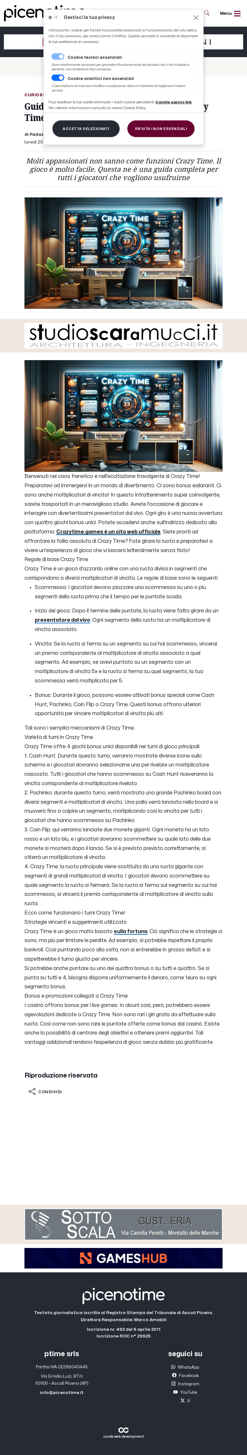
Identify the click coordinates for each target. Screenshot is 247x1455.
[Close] (196, 18)
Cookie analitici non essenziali (101, 79)
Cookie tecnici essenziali (95, 57)
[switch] (57, 77)
